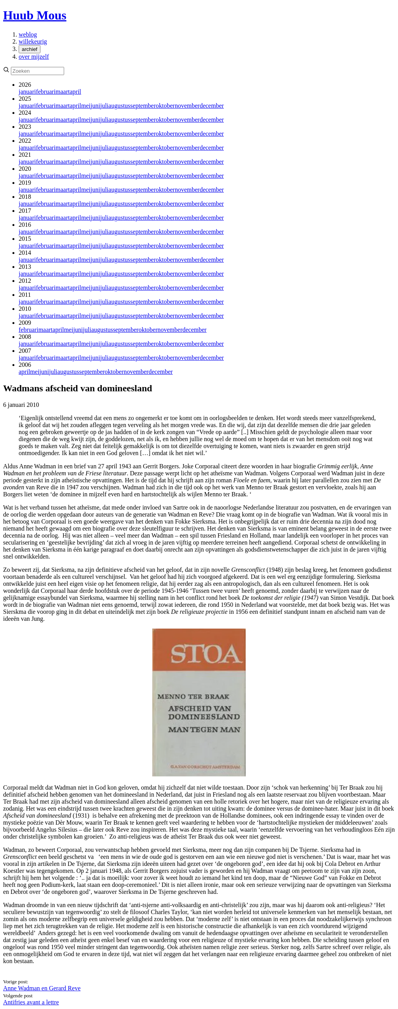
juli (104, 105)
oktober (165, 105)
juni (95, 105)
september (143, 105)
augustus (119, 105)
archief (29, 49)
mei (86, 105)
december (212, 105)
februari (46, 91)
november (187, 105)
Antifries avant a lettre (31, 1002)
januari (27, 91)
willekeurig (33, 41)
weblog (28, 34)
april (75, 91)
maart (63, 91)
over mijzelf (34, 56)
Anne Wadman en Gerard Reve (41, 988)
